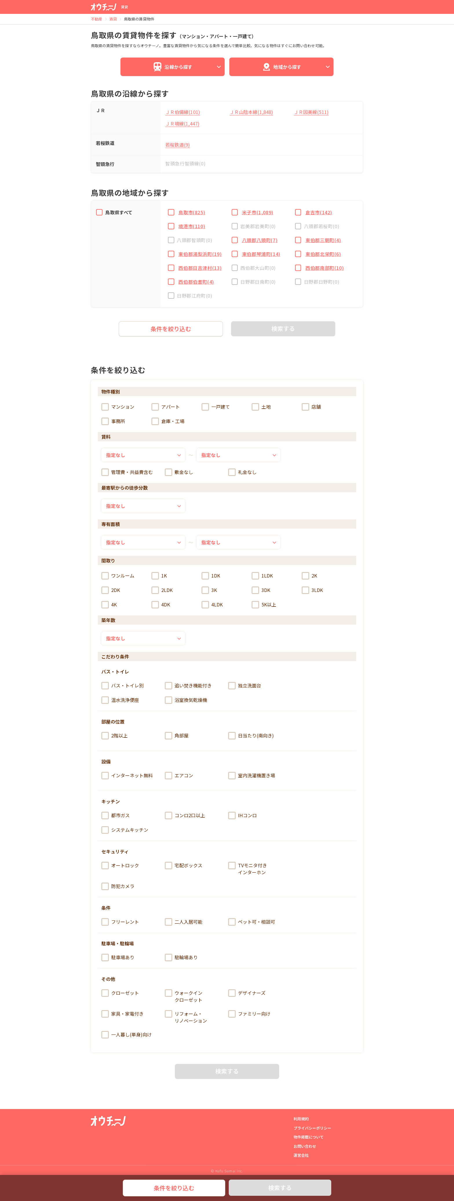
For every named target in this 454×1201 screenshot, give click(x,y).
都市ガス (115, 815)
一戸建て (216, 407)
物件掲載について (309, 1137)
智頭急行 (105, 163)
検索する (280, 1187)
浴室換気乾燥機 (186, 700)
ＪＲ (100, 110)
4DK (160, 604)
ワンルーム (117, 576)
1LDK (262, 576)
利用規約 (301, 1118)
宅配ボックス (183, 865)
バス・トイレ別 (122, 685)
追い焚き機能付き (188, 685)
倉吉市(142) (317, 212)
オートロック (120, 865)
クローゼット (120, 993)
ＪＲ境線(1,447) (182, 123)
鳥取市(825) (190, 212)
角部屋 (176, 735)
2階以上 (114, 735)
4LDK (212, 604)
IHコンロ (242, 815)
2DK (110, 590)
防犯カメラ (117, 886)
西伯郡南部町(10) (323, 267)
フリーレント (120, 922)
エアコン (179, 775)
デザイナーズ (247, 993)
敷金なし (179, 472)
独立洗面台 (244, 685)
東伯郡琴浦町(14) (259, 253)
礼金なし (242, 472)
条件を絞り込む (174, 1188)
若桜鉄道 (105, 142)
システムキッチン (124, 830)
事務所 (113, 421)
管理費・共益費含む (127, 472)
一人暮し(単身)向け (126, 1034)
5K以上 (264, 604)
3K (209, 590)
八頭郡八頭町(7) (258, 240)
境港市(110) (190, 226)
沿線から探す (187, 66)
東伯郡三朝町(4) (322, 240)
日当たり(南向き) (251, 735)
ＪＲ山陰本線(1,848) (251, 111)
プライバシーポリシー (312, 1128)
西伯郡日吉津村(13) (198, 267)
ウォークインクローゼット (183, 996)
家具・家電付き (122, 1014)
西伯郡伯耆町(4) (195, 281)
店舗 (311, 407)
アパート (165, 407)
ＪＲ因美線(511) (311, 111)
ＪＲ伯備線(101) (182, 111)
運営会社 (301, 1155)
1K (159, 576)
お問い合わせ (305, 1146)
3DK (261, 590)
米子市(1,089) (255, 212)
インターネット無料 (127, 775)
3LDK (312, 590)
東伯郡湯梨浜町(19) (198, 253)
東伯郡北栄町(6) (322, 253)
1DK (211, 576)
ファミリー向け (249, 1014)
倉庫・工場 (167, 421)
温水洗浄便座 (120, 700)
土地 (261, 407)
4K (109, 604)
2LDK (162, 590)
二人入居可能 (183, 922)
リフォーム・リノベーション (186, 1017)
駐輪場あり (181, 957)
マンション (117, 407)
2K (309, 576)
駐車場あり (117, 957)
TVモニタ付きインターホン (247, 869)
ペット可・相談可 (251, 922)
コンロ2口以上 (185, 815)
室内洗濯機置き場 (251, 775)
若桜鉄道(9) (177, 144)
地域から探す (296, 66)
